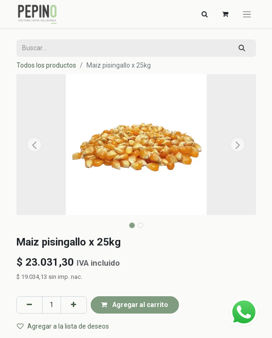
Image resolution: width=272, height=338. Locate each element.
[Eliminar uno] (29, 305)
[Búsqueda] (242, 48)
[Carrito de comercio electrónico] (225, 14)
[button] (34, 144)
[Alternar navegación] (204, 14)
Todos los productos (46, 65)
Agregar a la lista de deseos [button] (63, 326)
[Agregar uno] (74, 305)
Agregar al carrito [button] (134, 304)
